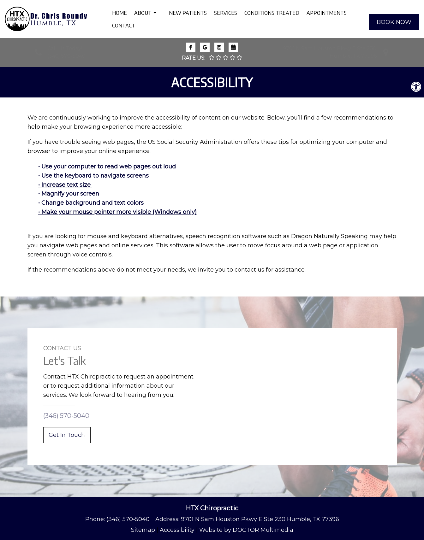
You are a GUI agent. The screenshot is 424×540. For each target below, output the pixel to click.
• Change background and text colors (91, 202)
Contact (123, 25)
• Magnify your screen (69, 193)
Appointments (327, 12)
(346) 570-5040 (66, 56)
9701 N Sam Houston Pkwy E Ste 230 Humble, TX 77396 (260, 519)
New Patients (188, 12)
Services (225, 12)
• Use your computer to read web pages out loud (107, 166)
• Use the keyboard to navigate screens (94, 175)
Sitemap (143, 529)
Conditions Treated (271, 12)
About (143, 12)
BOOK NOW (394, 22)
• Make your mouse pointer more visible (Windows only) (117, 211)
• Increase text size (65, 184)
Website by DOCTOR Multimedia (246, 529)
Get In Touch (67, 434)
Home (119, 12)
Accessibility (177, 529)
